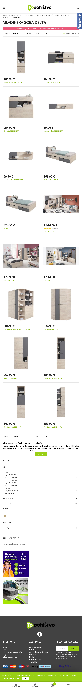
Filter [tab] (6, 460)
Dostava (32, 649)
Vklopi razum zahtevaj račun (13, 652)
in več (9, 494)
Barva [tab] (5, 509)
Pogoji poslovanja (35, 647)
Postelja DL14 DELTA (51, 180)
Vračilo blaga (33, 662)
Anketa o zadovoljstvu (10, 657)
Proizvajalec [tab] (8, 499)
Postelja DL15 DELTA (11, 229)
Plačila (31, 657)
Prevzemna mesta (35, 654)
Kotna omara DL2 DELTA (52, 329)
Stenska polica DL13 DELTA (13, 180)
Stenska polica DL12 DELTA (53, 131)
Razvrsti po (6, 34)
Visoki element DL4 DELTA (53, 378)
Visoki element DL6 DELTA (13, 82)
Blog (4, 654)
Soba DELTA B (9, 281)
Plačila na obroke (35, 659)
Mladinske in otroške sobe (22, 15)
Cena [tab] (5, 467)
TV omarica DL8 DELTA (52, 82)
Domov (5, 15)
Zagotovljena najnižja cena (38, 652)
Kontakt (5, 649)
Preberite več (14, 678)
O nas (5, 647)
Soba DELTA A (49, 232)
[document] (41, 677)
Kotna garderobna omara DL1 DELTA (17, 329)
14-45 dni (7, 528)
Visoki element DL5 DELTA (13, 427)
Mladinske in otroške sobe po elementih (54, 15)
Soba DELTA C (49, 281)
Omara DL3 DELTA (10, 378)
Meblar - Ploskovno (10, 504)
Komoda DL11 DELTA (11, 131)
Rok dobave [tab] (8, 523)
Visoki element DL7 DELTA (53, 427)
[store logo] (40, 8)
